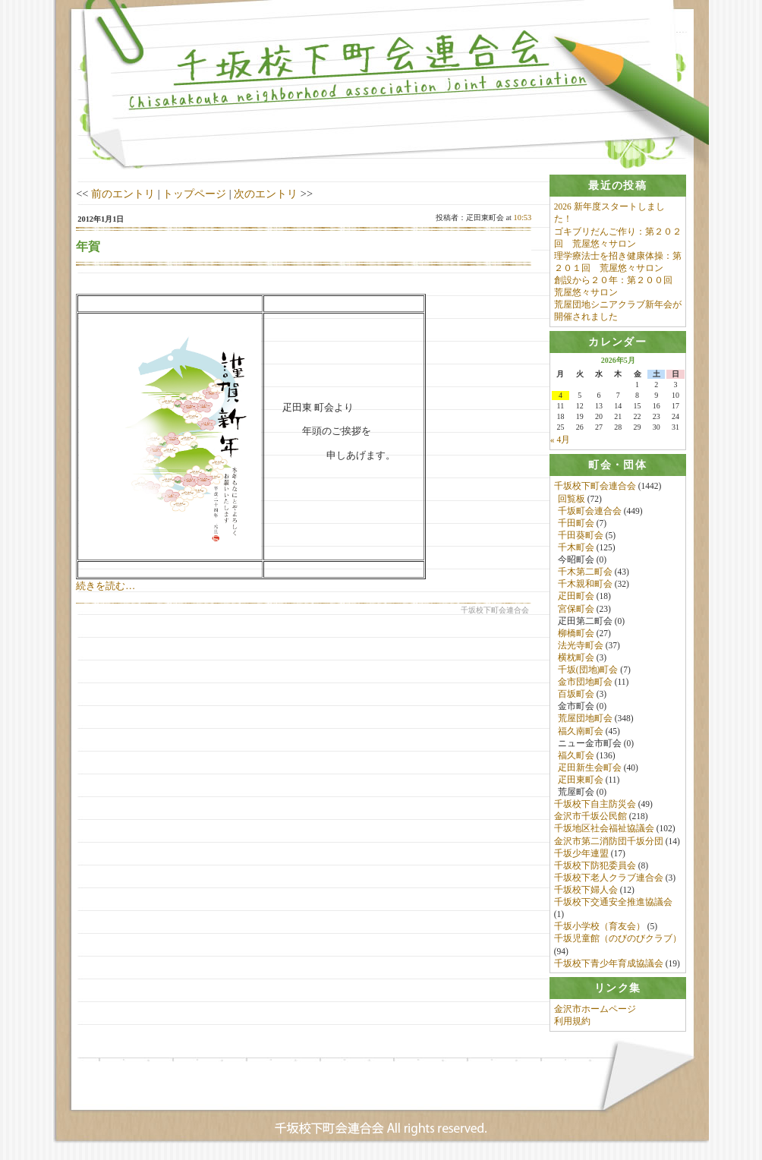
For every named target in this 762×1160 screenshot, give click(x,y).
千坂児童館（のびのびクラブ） (618, 939)
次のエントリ (266, 194)
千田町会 (576, 523)
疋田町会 (576, 596)
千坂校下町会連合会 (595, 486)
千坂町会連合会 (590, 510)
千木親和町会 (585, 584)
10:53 (523, 217)
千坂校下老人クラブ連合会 (608, 878)
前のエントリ (123, 194)
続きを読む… (105, 585)
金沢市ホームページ (595, 1010)
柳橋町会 (576, 633)
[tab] (617, 186)
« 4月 (560, 440)
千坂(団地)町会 (588, 670)
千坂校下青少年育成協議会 (608, 964)
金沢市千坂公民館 (590, 816)
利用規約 (572, 1022)
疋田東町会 (580, 780)
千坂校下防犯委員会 (595, 866)
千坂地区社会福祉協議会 (604, 829)
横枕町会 (576, 658)
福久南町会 (580, 731)
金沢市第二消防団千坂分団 (608, 841)
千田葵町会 (580, 536)
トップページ (194, 194)
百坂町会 (576, 694)
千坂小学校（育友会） (599, 926)
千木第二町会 (585, 572)
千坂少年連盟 (581, 854)
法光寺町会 (580, 646)
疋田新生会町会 (590, 768)
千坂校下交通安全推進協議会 (613, 902)
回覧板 (571, 498)
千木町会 (576, 548)
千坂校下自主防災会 (595, 804)
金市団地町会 (585, 682)
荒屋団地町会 (585, 718)
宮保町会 (576, 608)
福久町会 (576, 756)
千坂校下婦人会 (586, 890)
